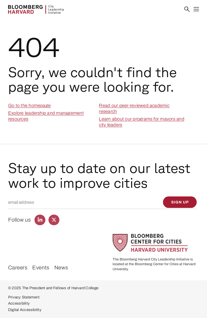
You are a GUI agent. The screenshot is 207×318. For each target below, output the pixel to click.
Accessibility (19, 303)
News (61, 267)
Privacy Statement (23, 297)
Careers (17, 267)
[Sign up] (180, 202)
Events (41, 267)
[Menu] (196, 9)
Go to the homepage (29, 105)
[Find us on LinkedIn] (39, 220)
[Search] (187, 9)
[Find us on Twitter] (53, 220)
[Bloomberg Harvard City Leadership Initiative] (36, 9)
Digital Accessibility (24, 310)
